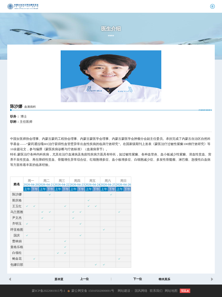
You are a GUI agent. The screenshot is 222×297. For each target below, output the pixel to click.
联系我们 (156, 290)
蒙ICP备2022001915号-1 (48, 290)
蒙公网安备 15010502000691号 (92, 290)
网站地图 (171, 290)
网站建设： (126, 290)
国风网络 (141, 290)
